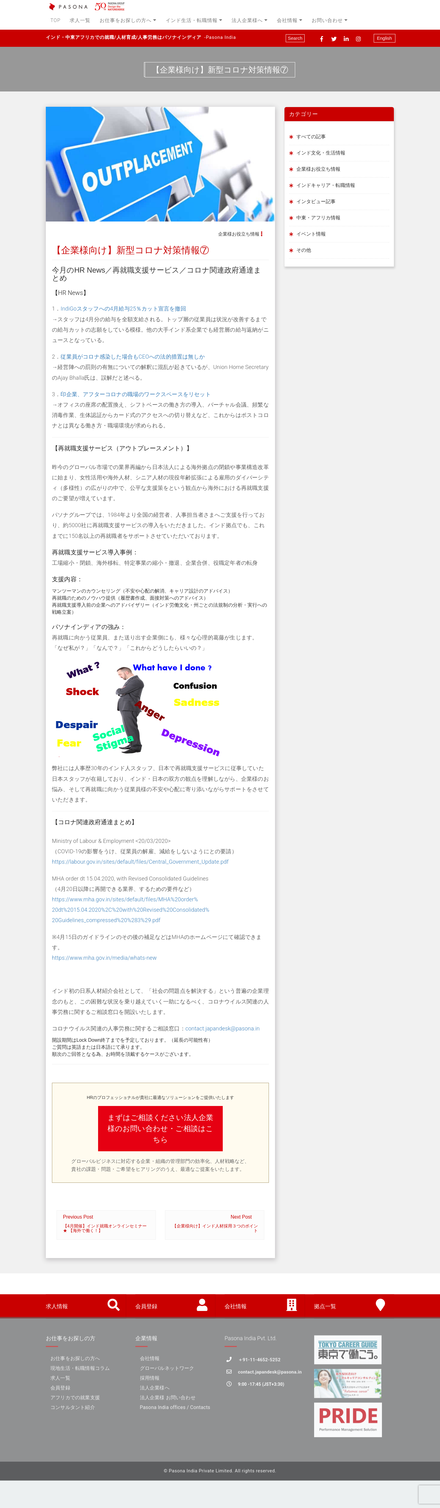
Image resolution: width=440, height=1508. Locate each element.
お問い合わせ (330, 20)
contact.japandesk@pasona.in (222, 1028)
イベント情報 (311, 234)
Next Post (214, 1223)
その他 (303, 250)
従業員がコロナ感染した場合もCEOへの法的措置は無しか (133, 356)
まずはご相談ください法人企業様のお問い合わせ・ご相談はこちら (161, 1128)
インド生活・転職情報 (194, 20)
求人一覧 (80, 20)
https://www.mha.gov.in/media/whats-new (104, 958)
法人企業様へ (250, 20)
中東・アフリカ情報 (318, 218)
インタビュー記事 (316, 201)
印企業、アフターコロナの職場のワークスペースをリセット (136, 394)
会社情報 (289, 20)
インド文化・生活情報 (320, 153)
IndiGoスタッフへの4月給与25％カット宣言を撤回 (123, 309)
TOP (55, 20)
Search (295, 38)
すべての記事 (311, 137)
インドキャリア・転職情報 (325, 185)
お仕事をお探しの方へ (128, 20)
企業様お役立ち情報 (238, 234)
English (384, 38)
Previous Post (106, 1223)
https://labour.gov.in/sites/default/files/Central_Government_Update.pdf (140, 862)
